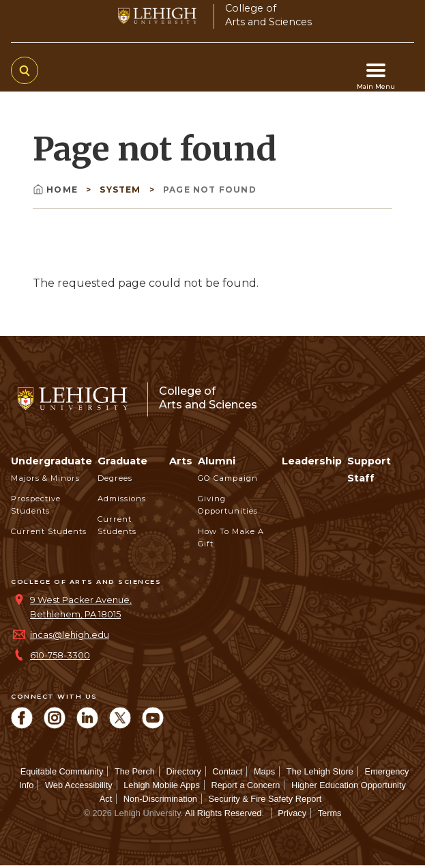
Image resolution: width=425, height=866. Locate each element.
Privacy (292, 813)
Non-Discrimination (160, 799)
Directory (183, 771)
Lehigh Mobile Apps (161, 785)
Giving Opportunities (228, 505)
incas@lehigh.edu (69, 635)
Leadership (312, 461)
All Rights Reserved (223, 813)
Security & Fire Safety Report (265, 799)
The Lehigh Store (320, 771)
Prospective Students (36, 505)
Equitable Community (62, 771)
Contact (227, 771)
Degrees (115, 478)
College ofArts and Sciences (268, 14)
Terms (330, 813)
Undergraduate (51, 461)
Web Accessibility (79, 785)
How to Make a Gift (231, 537)
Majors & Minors (45, 478)
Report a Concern (245, 785)
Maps (264, 771)
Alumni (216, 461)
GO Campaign (228, 478)
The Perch (135, 771)
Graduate (122, 461)
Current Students (49, 531)
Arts (180, 461)
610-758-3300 (60, 655)
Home (56, 189)
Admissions (122, 498)
